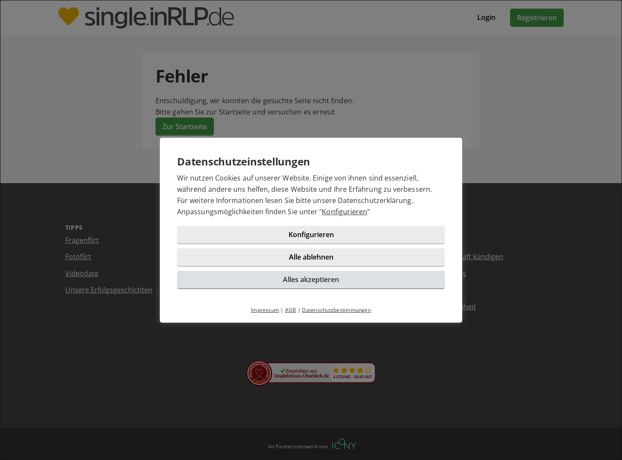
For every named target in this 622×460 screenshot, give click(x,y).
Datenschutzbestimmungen (336, 310)
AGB (290, 310)
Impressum (265, 310)
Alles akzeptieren (311, 279)
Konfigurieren (344, 211)
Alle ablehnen (311, 257)
